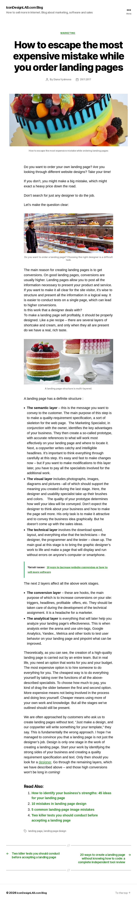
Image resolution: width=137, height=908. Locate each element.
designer (45, 763)
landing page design (55, 832)
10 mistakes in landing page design (60, 805)
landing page (35, 832)
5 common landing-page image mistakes (64, 810)
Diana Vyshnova (62, 80)
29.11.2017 (86, 80)
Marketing (68, 34)
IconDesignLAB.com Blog (27, 8)
